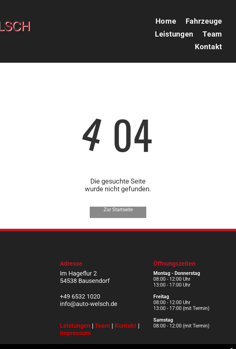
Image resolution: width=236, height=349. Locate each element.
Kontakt (125, 325)
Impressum (75, 333)
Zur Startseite (118, 209)
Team (102, 325)
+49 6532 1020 (80, 296)
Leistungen (75, 325)
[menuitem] (166, 21)
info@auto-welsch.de (88, 303)
